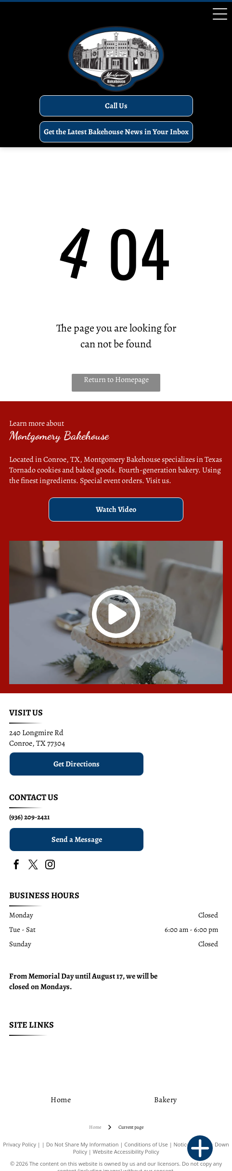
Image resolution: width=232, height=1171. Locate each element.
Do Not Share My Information (82, 1144)
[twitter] (33, 865)
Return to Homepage (116, 379)
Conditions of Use (146, 1144)
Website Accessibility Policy (126, 1151)
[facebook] (16, 865)
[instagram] (50, 865)
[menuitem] (52, 1048)
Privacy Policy (19, 1144)
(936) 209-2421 (29, 817)
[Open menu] (220, 14)
